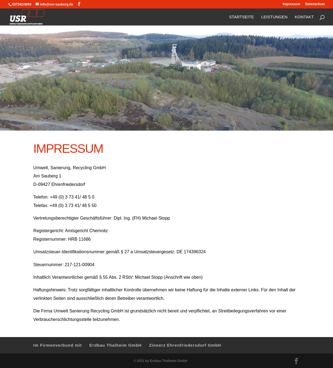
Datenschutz (315, 4)
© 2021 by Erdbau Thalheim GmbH (160, 361)
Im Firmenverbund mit (57, 345)
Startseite (241, 17)
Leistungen (274, 17)
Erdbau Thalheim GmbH (115, 345)
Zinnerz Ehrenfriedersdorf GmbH (185, 345)
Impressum (291, 4)
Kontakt (304, 17)
